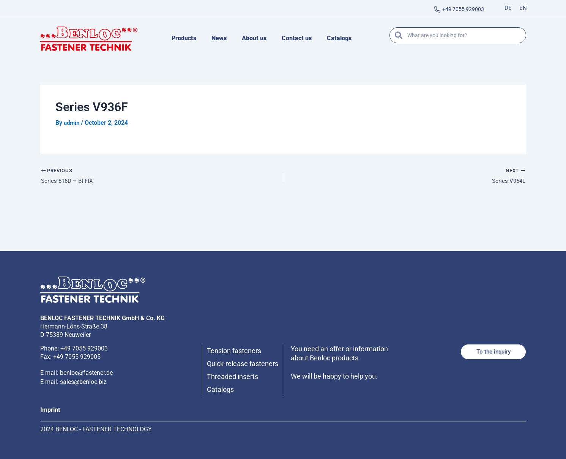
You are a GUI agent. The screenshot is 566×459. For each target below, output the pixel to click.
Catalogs (339, 38)
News (219, 38)
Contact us (297, 38)
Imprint (50, 409)
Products (184, 38)
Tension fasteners (237, 342)
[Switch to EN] (523, 8)
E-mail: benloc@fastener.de (76, 363)
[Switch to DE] (508, 8)
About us (254, 38)
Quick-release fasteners (230, 359)
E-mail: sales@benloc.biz (73, 372)
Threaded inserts (235, 376)
